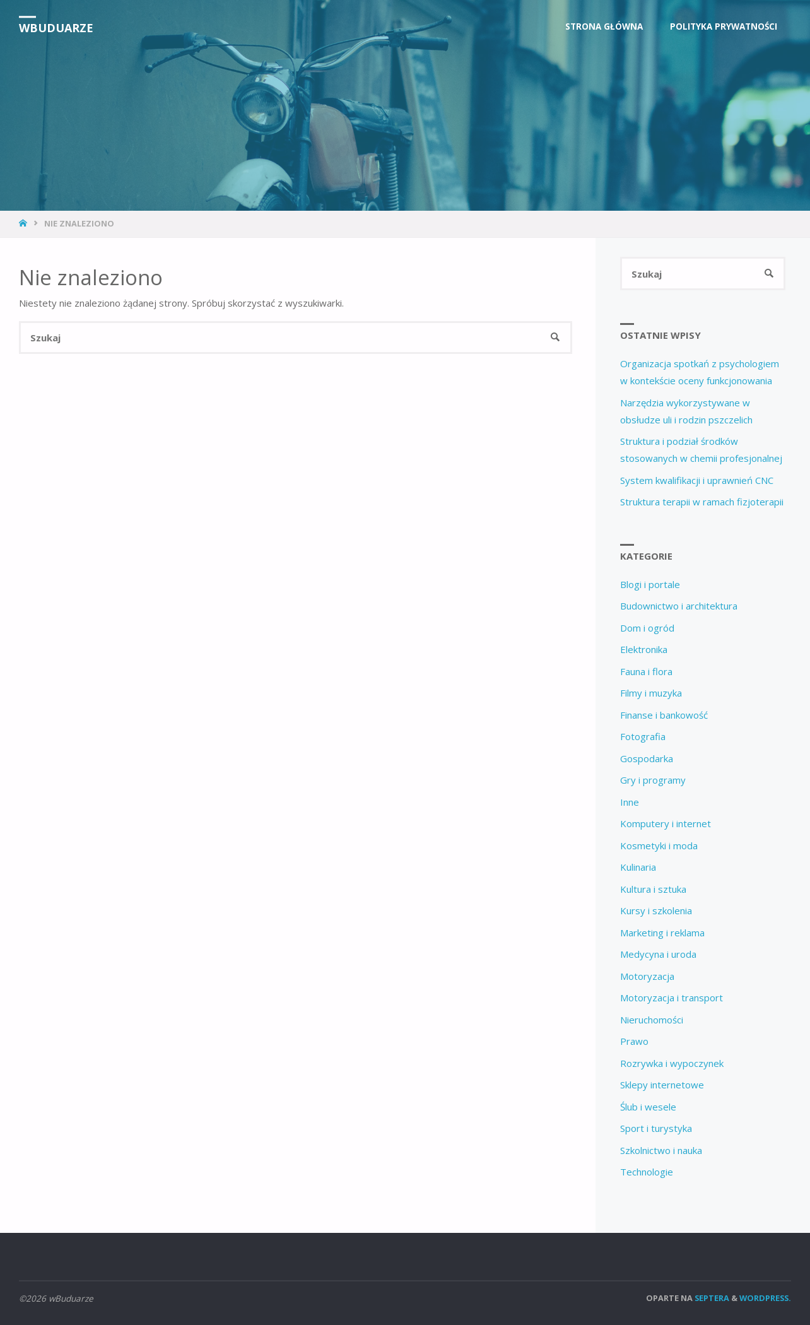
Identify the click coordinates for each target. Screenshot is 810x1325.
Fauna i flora (646, 671)
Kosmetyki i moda (659, 845)
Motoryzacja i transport (671, 997)
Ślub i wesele (648, 1106)
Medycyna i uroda (658, 954)
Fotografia (643, 736)
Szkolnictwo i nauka (661, 1150)
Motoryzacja (647, 976)
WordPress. (765, 1298)
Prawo (634, 1041)
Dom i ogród (647, 627)
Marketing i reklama (662, 932)
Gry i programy (653, 780)
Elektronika (643, 649)
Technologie (646, 1171)
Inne (629, 802)
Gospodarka (646, 758)
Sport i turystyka (656, 1128)
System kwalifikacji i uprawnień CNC (696, 480)
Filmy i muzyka (651, 692)
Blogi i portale (650, 584)
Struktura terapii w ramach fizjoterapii (702, 501)
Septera (711, 1298)
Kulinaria (638, 867)
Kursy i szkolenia (656, 910)
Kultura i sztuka (653, 889)
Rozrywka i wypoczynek (672, 1063)
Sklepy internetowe (662, 1084)
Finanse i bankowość (664, 715)
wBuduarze (56, 27)
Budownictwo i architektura (678, 605)
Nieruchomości (651, 1019)
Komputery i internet (665, 823)
